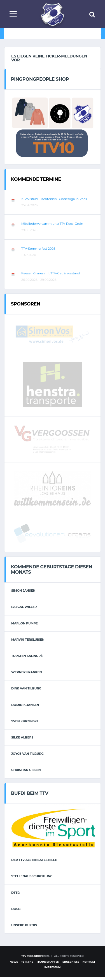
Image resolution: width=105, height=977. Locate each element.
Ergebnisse (70, 961)
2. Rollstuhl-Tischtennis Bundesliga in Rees (54, 199)
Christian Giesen (26, 770)
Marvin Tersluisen (27, 640)
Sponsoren (25, 304)
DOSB (15, 909)
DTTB (15, 893)
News (14, 961)
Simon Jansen (23, 590)
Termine (27, 961)
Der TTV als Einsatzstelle (34, 860)
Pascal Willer (24, 607)
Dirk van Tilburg (26, 688)
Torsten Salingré (27, 656)
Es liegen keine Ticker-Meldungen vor (49, 58)
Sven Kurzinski (24, 721)
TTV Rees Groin (32, 955)
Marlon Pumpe (24, 623)
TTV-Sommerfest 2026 (38, 249)
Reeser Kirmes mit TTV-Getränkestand (50, 273)
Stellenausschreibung (32, 876)
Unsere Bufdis (24, 925)
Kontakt (89, 961)
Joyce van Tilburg (27, 754)
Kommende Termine (36, 179)
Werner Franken (26, 672)
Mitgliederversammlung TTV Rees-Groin (52, 224)
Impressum (53, 967)
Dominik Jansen (25, 705)
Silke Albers (22, 737)
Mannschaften (47, 961)
